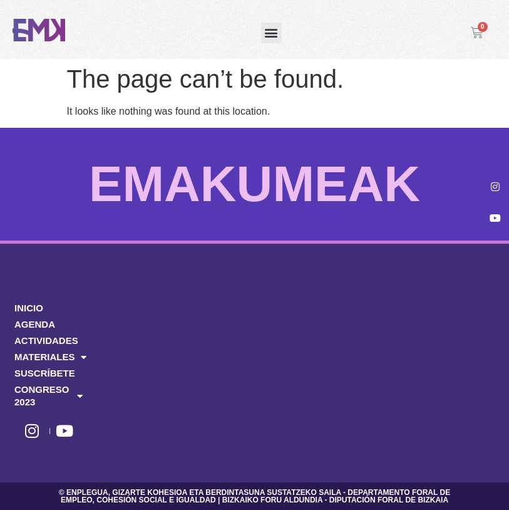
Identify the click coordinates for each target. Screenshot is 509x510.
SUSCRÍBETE (44, 373)
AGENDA (34, 324)
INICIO (28, 308)
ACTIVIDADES (46, 340)
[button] (271, 33)
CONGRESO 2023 (48, 395)
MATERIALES (49, 357)
